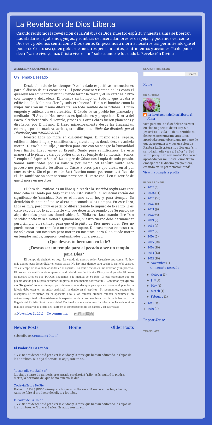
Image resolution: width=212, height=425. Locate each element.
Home (75, 327)
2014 (151, 247)
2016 (151, 236)
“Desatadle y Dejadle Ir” (30, 371)
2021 (151, 209)
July (154, 280)
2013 (151, 253)
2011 (151, 303)
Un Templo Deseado (31, 77)
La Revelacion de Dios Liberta (65, 24)
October (157, 274)
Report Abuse (154, 320)
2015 (151, 242)
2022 (151, 204)
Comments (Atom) (45, 336)
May (154, 285)
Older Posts (122, 327)
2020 (151, 215)
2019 (151, 220)
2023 (151, 198)
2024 (151, 193)
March (156, 291)
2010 (151, 309)
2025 (151, 187)
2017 (151, 231)
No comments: (57, 313)
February (157, 296)
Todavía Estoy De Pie (29, 385)
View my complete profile (161, 172)
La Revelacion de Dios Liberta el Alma (169, 117)
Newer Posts (26, 327)
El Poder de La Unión (31, 348)
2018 (151, 226)
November (158, 263)
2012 (151, 258)
